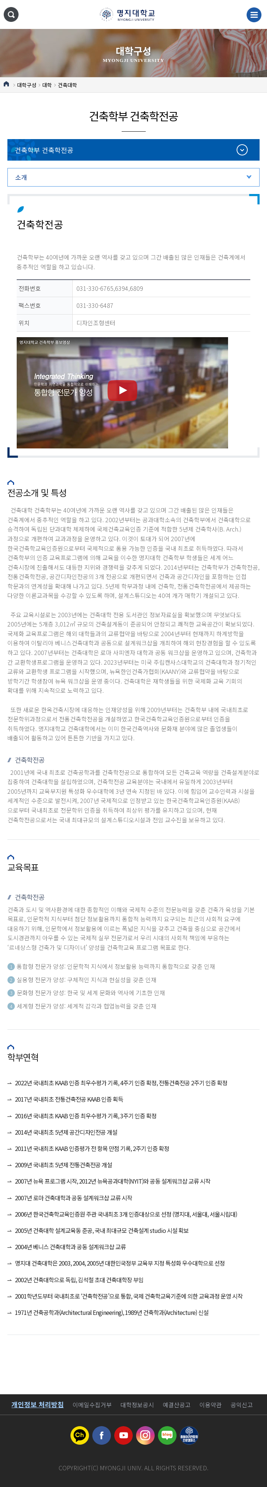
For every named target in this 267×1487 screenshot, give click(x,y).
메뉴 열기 (254, 14)
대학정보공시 (137, 1404)
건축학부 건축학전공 (44, 150)
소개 (21, 177)
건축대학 (67, 85)
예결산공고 (177, 1404)
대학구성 (26, 85)
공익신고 (242, 1404)
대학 (47, 85)
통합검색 (11, 14)
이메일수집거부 (92, 1404)
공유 (241, 82)
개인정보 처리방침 (37, 1404)
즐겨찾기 (255, 94)
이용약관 (211, 1404)
